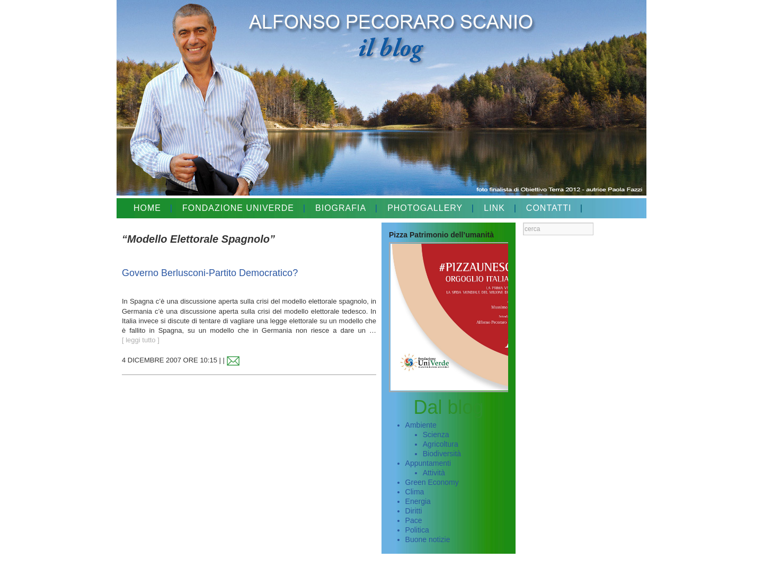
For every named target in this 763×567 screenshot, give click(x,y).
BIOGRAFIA (340, 207)
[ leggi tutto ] (140, 340)
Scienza (436, 434)
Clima (414, 492)
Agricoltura (440, 444)
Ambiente (421, 425)
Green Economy (432, 482)
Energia (418, 501)
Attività (434, 472)
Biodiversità (442, 453)
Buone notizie (427, 539)
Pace (413, 520)
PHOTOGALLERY (425, 207)
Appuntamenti (428, 463)
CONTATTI (549, 207)
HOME (147, 207)
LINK (494, 207)
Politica (417, 530)
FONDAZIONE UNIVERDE (238, 207)
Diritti (413, 511)
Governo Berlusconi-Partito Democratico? (210, 273)
